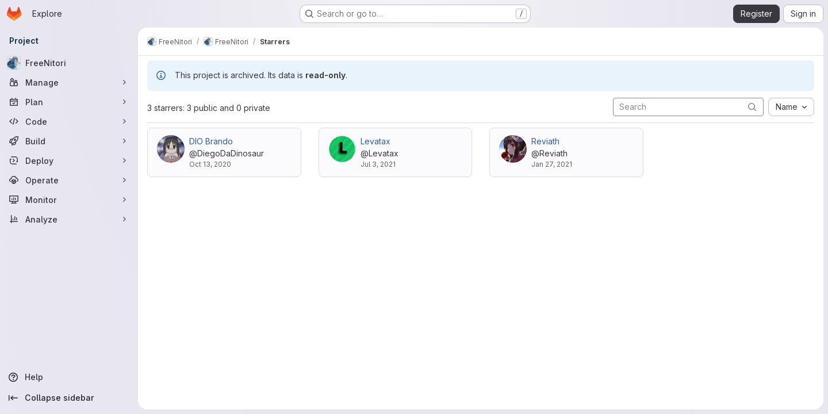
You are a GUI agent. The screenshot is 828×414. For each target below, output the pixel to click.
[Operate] (69, 180)
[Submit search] (752, 106)
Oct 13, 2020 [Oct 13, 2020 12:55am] (210, 164)
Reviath (545, 141)
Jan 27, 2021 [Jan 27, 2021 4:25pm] (551, 164)
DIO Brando (211, 141)
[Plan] (69, 102)
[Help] (69, 377)
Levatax (375, 141)
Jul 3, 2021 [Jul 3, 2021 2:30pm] (378, 164)
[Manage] (69, 82)
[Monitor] (69, 199)
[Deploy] (69, 160)
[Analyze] (69, 219)
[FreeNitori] (69, 62)
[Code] (69, 121)
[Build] (69, 141)
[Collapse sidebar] (69, 398)
